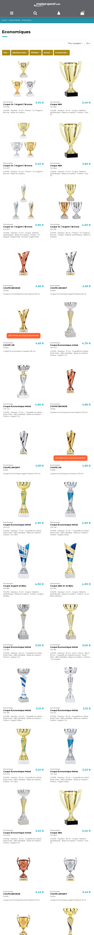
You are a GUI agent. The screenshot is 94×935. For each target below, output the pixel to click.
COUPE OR (8, 345)
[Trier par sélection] (75, 43)
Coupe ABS (56, 104)
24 (88, 43)
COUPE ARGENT (58, 288)
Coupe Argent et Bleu (14, 586)
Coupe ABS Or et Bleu (61, 586)
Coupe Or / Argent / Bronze (17, 104)
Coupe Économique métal (64, 345)
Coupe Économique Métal (17, 406)
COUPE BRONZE (11, 288)
